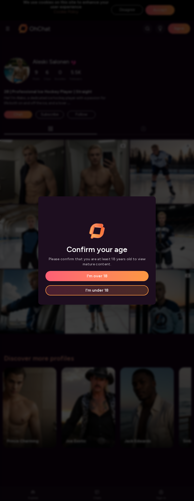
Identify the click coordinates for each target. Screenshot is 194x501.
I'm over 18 (97, 275)
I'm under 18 (97, 290)
